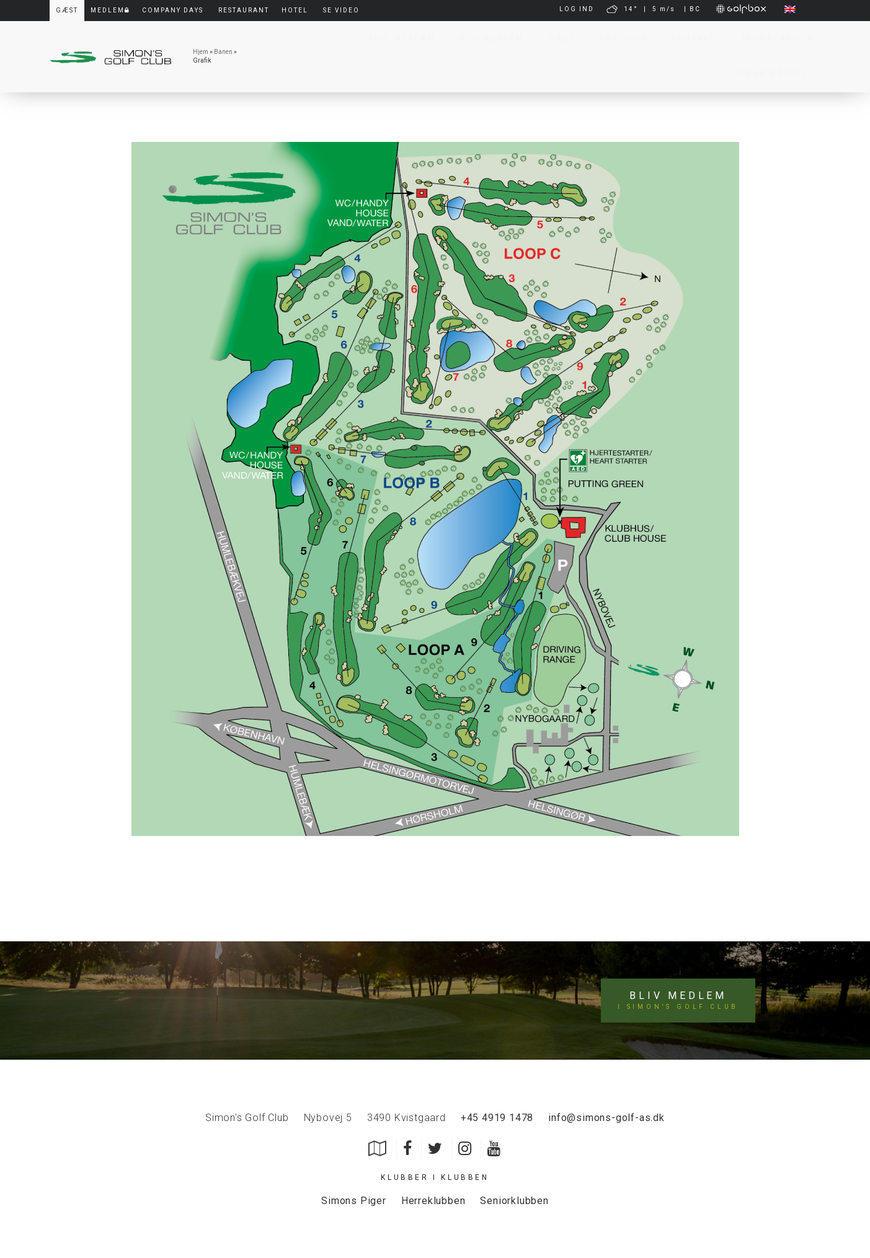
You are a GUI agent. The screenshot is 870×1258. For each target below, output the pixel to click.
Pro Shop (617, 38)
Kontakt (687, 38)
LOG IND (576, 9)
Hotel (295, 10)
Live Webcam (396, 38)
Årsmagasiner (771, 38)
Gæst (556, 38)
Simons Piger (353, 1201)
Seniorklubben (514, 1201)
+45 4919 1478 (497, 1118)
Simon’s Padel (766, 73)
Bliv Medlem (485, 38)
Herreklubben (433, 1201)
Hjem (200, 51)
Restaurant (243, 10)
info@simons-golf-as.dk (606, 1118)
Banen (223, 51)
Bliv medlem (678, 1001)
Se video (341, 10)
